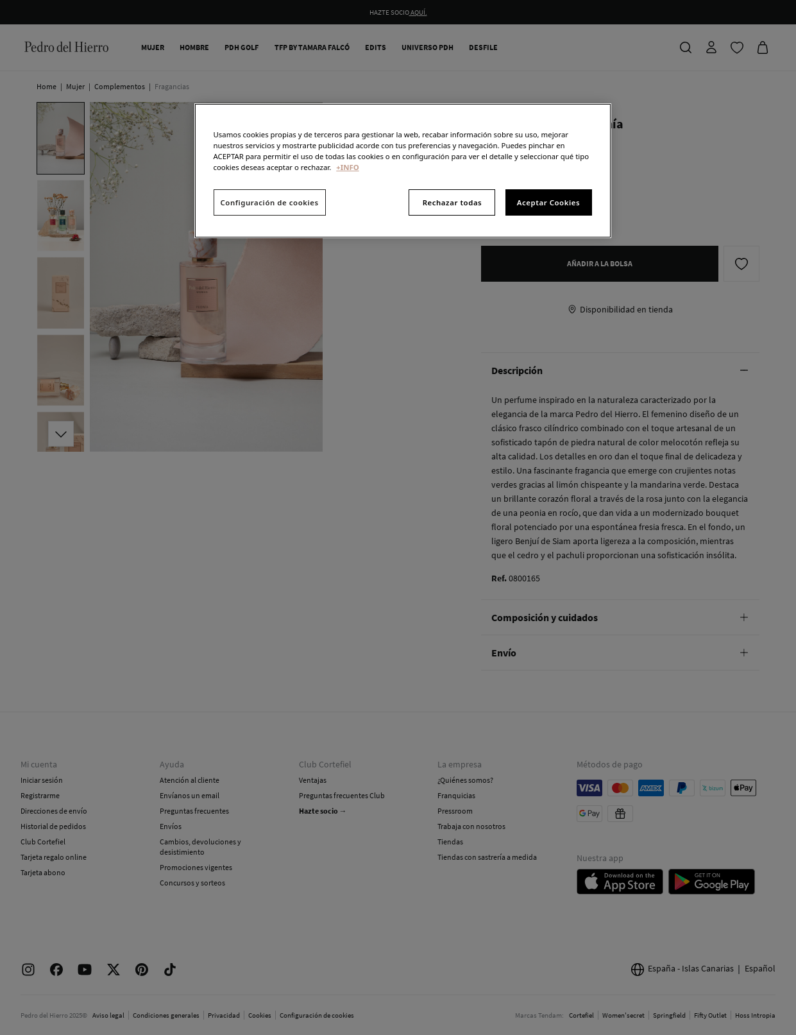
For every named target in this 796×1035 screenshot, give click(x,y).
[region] (402, 170)
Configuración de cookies (270, 202)
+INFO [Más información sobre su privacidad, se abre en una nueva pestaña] (347, 167)
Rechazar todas (452, 202)
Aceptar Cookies (548, 202)
